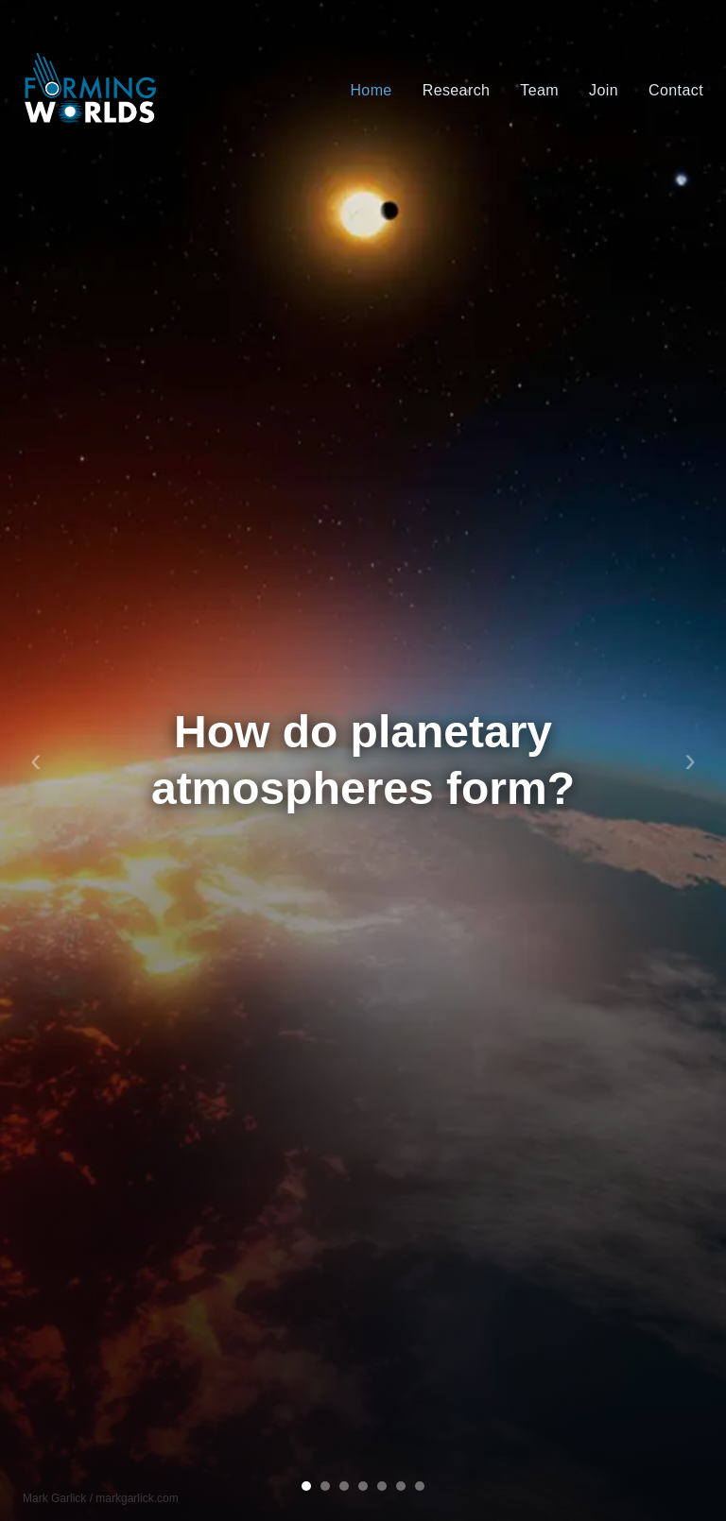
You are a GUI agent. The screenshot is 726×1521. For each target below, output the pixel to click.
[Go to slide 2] (325, 1486)
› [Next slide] (690, 760)
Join (603, 90)
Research (457, 90)
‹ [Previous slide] (36, 760)
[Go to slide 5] (382, 1486)
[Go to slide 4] (363, 1486)
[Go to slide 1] (306, 1486)
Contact (675, 90)
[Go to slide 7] (419, 1486)
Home (370, 90)
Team (539, 90)
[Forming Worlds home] (91, 90)
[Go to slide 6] (401, 1486)
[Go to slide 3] (344, 1486)
